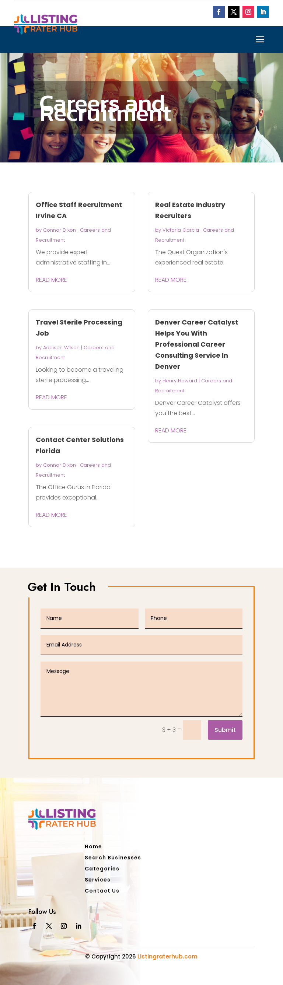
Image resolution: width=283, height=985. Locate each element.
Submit (225, 730)
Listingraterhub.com (167, 956)
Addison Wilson (61, 347)
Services (98, 880)
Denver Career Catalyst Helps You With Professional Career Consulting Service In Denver (196, 344)
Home (93, 847)
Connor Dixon (59, 230)
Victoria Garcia (181, 230)
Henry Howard (180, 380)
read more (51, 280)
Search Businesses (113, 858)
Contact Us (102, 891)
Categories (102, 869)
